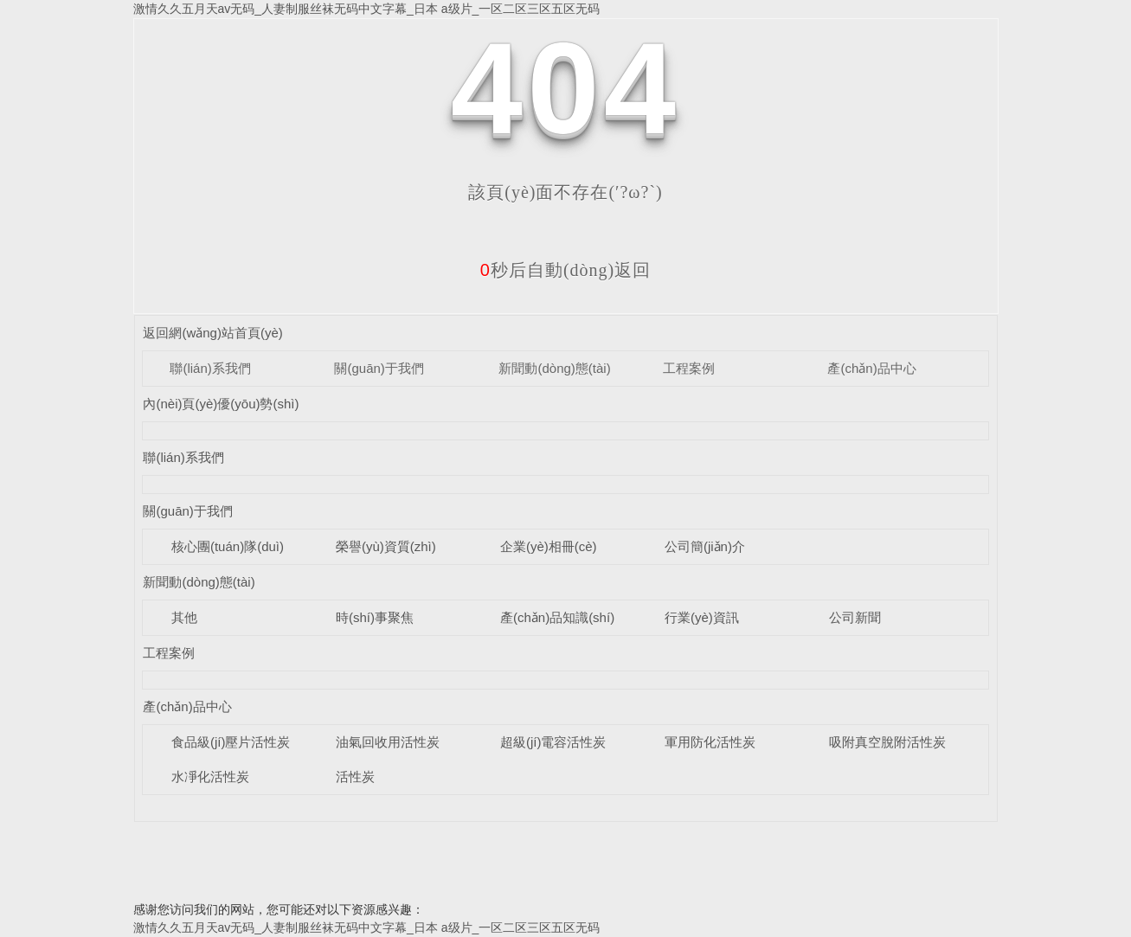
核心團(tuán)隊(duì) (227, 546)
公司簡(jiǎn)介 (705, 546)
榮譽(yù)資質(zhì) (386, 546)
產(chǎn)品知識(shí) (557, 617)
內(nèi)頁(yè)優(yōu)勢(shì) (221, 403)
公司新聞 (855, 617)
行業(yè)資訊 (702, 617)
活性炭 (355, 776)
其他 (184, 617)
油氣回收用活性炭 (388, 742)
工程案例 (689, 368)
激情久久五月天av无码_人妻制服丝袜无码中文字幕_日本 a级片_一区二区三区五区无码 (367, 9)
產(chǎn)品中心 (871, 368)
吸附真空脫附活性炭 (887, 742)
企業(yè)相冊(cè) (548, 546)
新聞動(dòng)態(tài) (554, 368)
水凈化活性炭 (210, 776)
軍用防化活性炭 (710, 742)
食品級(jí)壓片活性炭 (231, 742)
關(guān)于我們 (378, 368)
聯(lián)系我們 (210, 368)
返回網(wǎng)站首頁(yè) (212, 332)
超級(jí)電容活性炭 (553, 742)
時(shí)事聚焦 (375, 617)
